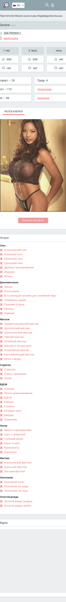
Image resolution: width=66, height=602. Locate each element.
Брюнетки (43, 98)
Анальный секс (13, 254)
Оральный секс (13, 258)
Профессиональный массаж (21, 323)
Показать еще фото (33, 220)
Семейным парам (15, 300)
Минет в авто (12, 443)
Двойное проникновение (19, 267)
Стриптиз (9, 369)
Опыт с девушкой (14, 434)
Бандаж (9, 415)
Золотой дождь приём (17, 505)
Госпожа (9, 388)
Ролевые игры (12, 410)
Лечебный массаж (15, 341)
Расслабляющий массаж (19, 354)
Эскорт (8, 286)
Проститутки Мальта (11, 15)
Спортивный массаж (16, 350)
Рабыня (9, 402)
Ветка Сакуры (12, 358)
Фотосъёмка (11, 291)
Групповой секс (13, 263)
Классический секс (15, 250)
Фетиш (8, 276)
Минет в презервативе (17, 430)
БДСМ (8, 397)
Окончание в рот (14, 482)
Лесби (8, 378)
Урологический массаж (18, 332)
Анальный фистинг (15, 467)
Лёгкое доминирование (18, 393)
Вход (52, 5)
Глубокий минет (13, 438)
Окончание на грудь (16, 486)
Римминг (9, 313)
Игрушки (9, 271)
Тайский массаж (14, 337)
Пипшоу (9, 308)
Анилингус (10, 452)
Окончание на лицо (16, 490)
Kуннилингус (11, 447)
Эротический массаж (17, 328)
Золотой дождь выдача (18, 501)
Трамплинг (10, 419)
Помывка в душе (14, 304)
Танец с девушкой (15, 373)
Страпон (9, 406)
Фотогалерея (13, 111)
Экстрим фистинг (14, 471)
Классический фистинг (18, 462)
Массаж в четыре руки (17, 345)
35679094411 (12, 33)
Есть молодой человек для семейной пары (30, 295)
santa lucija (30, 15)
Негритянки (44, 89)
